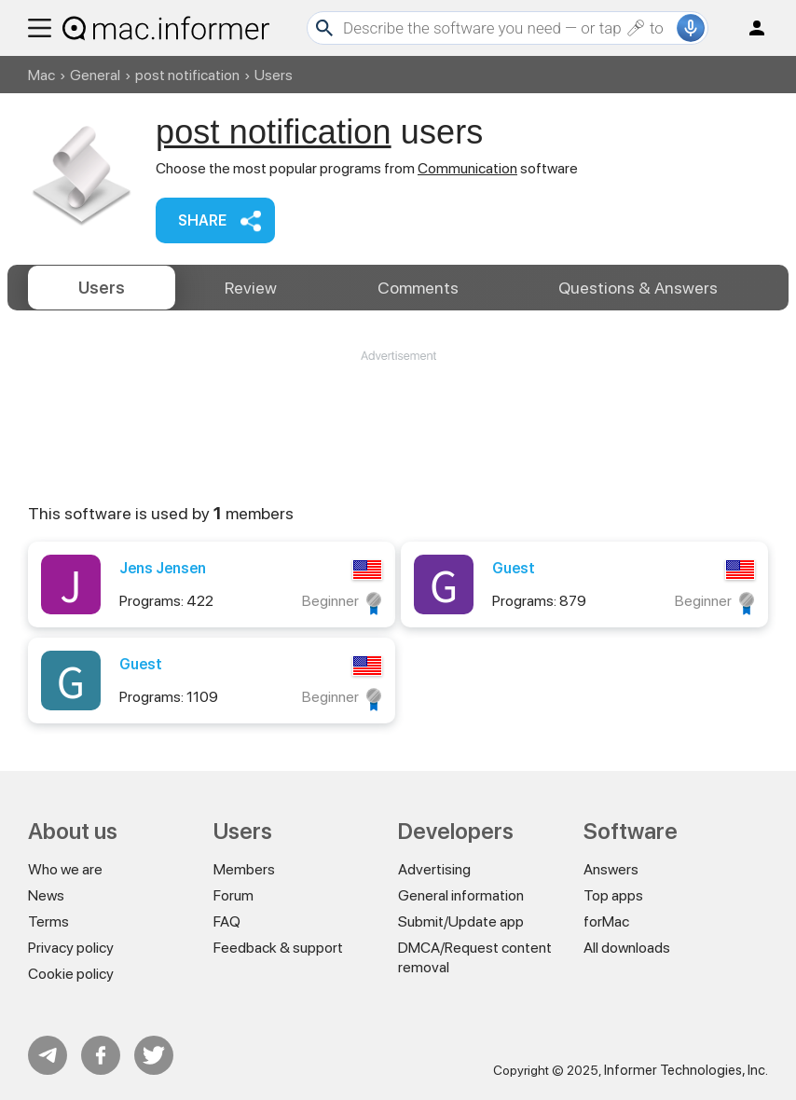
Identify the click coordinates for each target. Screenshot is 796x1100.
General (95, 75)
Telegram (47, 1055)
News (46, 895)
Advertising (434, 869)
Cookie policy (71, 974)
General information (461, 895)
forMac (606, 921)
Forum (233, 895)
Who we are (65, 869)
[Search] (507, 28)
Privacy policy (71, 947)
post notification (187, 75)
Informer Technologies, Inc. (686, 1070)
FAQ (226, 921)
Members (244, 869)
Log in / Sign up (748, 28)
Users (101, 287)
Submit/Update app (461, 921)
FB (100, 1055)
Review (251, 287)
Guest (513, 568)
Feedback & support (278, 947)
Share (202, 220)
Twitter (153, 1055)
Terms (48, 921)
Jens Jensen (162, 568)
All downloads (626, 947)
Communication (467, 168)
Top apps (613, 895)
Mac (41, 75)
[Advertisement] (398, 420)
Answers (638, 287)
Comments (418, 287)
